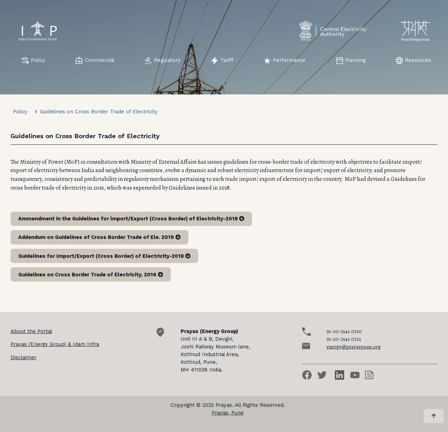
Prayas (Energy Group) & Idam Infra (54, 344)
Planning (351, 60)
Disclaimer (23, 357)
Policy (33, 60)
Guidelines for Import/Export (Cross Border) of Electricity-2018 (104, 256)
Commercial (95, 60)
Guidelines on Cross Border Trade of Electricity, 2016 (90, 274)
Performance (285, 60)
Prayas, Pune (228, 413)
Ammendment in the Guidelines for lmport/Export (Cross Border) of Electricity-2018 (131, 218)
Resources (413, 60)
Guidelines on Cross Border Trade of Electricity (99, 111)
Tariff (222, 60)
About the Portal (31, 331)
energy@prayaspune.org (354, 346)
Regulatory (163, 60)
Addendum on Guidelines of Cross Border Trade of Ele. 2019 (99, 237)
